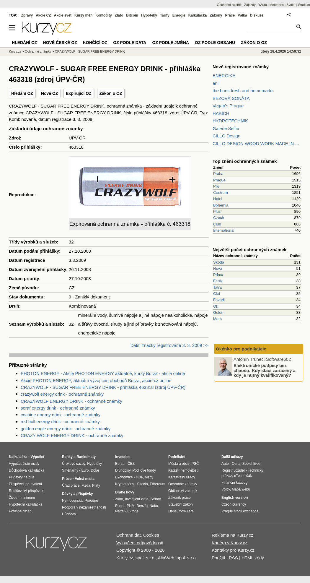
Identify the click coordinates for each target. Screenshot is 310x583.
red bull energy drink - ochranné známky (60, 421)
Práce (230, 15)
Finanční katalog (234, 482)
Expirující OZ (78, 93)
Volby (225, 489)
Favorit (219, 300)
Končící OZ (95, 42)
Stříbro (155, 499)
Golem (218, 312)
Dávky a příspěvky (77, 494)
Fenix (218, 281)
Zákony (216, 15)
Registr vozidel (233, 470)
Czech (218, 217)
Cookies (151, 534)
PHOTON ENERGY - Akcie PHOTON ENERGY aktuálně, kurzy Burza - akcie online (103, 373)
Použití (218, 557)
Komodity (103, 15)
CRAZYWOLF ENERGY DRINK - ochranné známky (71, 401)
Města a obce (179, 464)
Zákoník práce (179, 498)
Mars (217, 318)
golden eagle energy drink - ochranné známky (65, 428)
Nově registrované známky (241, 66)
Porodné (91, 500)
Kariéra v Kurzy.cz (229, 542)
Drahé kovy (124, 492)
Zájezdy (250, 5)
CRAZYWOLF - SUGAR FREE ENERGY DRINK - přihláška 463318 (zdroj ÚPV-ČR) (103, 387)
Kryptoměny (124, 484)
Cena (236, 464)
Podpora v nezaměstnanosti (84, 507)
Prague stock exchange (239, 511)
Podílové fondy (144, 470)
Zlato (119, 15)
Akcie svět (62, 15)
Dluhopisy (122, 470)
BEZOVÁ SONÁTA (231, 98)
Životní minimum (22, 498)
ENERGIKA (224, 75)
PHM (131, 506)
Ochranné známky (38, 51)
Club (217, 224)
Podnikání (176, 457)
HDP (139, 477)
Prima (218, 274)
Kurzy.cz (15, 51)
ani (215, 83)
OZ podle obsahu (215, 42)
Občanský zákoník (182, 491)
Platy (96, 485)
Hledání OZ (22, 93)
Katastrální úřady (181, 477)
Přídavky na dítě (22, 477)
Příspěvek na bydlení (25, 484)
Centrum (220, 192)
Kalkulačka (197, 15)
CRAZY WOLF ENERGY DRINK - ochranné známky (72, 435)
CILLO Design (226, 135)
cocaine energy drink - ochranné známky (60, 414)
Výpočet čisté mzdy (24, 464)
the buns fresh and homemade (243, 90)
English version (234, 498)
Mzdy (149, 477)
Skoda (218, 262)
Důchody (69, 514)
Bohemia (220, 205)
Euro (85, 470)
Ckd (216, 293)
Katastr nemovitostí (183, 470)
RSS (233, 557)
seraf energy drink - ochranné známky (58, 407)
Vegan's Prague (228, 105)
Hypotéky (149, 15)
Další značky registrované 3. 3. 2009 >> (169, 345)
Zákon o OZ (110, 93)
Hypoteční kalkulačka (25, 504)
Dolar (95, 470)
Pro (216, 186)
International (223, 230)
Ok (215, 306)
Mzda (85, 485)
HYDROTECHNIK (230, 120)
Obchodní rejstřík (229, 5)
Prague (219, 180)
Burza (119, 464)
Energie (178, 15)
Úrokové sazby (73, 464)
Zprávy (27, 15)
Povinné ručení (20, 511)
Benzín (142, 506)
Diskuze (256, 15)
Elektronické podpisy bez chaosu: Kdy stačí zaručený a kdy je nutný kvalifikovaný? (265, 370)
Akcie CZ (43, 15)
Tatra (217, 287)
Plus (217, 211)
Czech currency (233, 504)
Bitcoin (132, 15)
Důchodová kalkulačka (26, 470)
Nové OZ (49, 93)
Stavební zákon (180, 504)
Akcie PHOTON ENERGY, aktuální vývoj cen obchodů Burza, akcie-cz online (96, 380)
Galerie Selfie (226, 128)
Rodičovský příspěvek (26, 491)
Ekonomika (124, 477)
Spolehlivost (252, 464)
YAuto (262, 5)
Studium (304, 5)
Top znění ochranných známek (245, 161)
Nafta (154, 506)
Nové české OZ (60, 42)
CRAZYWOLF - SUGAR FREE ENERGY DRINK (90, 51)
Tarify (164, 15)
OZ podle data (129, 42)
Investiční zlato (136, 499)
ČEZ (131, 464)
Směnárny (70, 470)
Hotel (217, 199)
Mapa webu (241, 489)
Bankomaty (86, 457)
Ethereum (157, 484)
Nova (217, 268)
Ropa (119, 506)
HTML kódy (253, 557)
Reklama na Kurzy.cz (232, 534)
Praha (218, 173)
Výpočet (37, 457)
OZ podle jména (170, 42)
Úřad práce (70, 485)
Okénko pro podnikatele (241, 348)
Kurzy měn (83, 15)
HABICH (221, 113)
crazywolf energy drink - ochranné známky (62, 394)
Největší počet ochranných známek (249, 249)
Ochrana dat (128, 534)
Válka (242, 15)
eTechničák (243, 476)
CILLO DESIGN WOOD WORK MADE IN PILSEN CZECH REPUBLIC (257, 143)
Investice (122, 457)
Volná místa (84, 479)
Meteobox (277, 5)
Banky (67, 457)
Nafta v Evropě (126, 511)
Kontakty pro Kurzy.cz (233, 550)
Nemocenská (72, 500)
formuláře (186, 511)
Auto (225, 464)
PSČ (195, 464)
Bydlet (291, 5)
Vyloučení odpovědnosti (139, 542)
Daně (172, 511)
